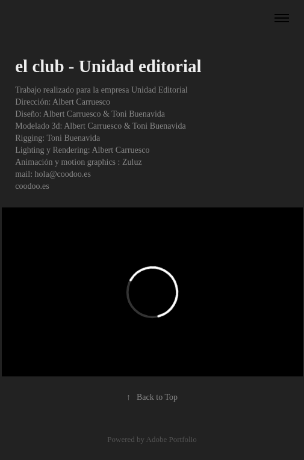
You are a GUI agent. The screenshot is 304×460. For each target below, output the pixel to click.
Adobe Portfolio (171, 439)
